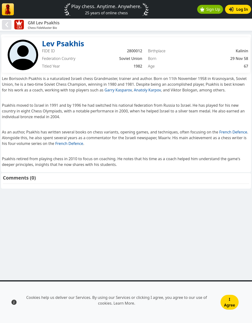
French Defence (233, 132)
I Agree (229, 302)
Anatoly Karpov (147, 90)
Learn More (124, 303)
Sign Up (210, 9)
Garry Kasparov (118, 90)
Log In (238, 9)
